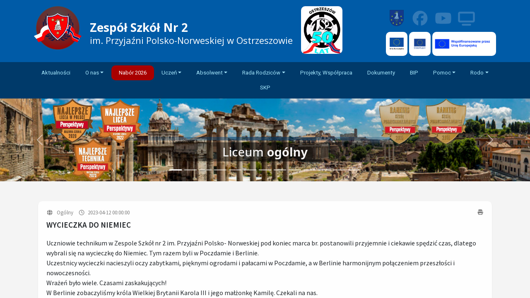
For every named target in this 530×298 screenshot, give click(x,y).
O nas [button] (92, 73)
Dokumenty (381, 73)
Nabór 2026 (133, 73)
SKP (265, 87)
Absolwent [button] (209, 73)
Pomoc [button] (442, 73)
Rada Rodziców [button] (261, 73)
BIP (414, 73)
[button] (490, 140)
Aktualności (55, 73)
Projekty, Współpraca (326, 73)
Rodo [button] (477, 73)
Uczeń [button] (169, 73)
